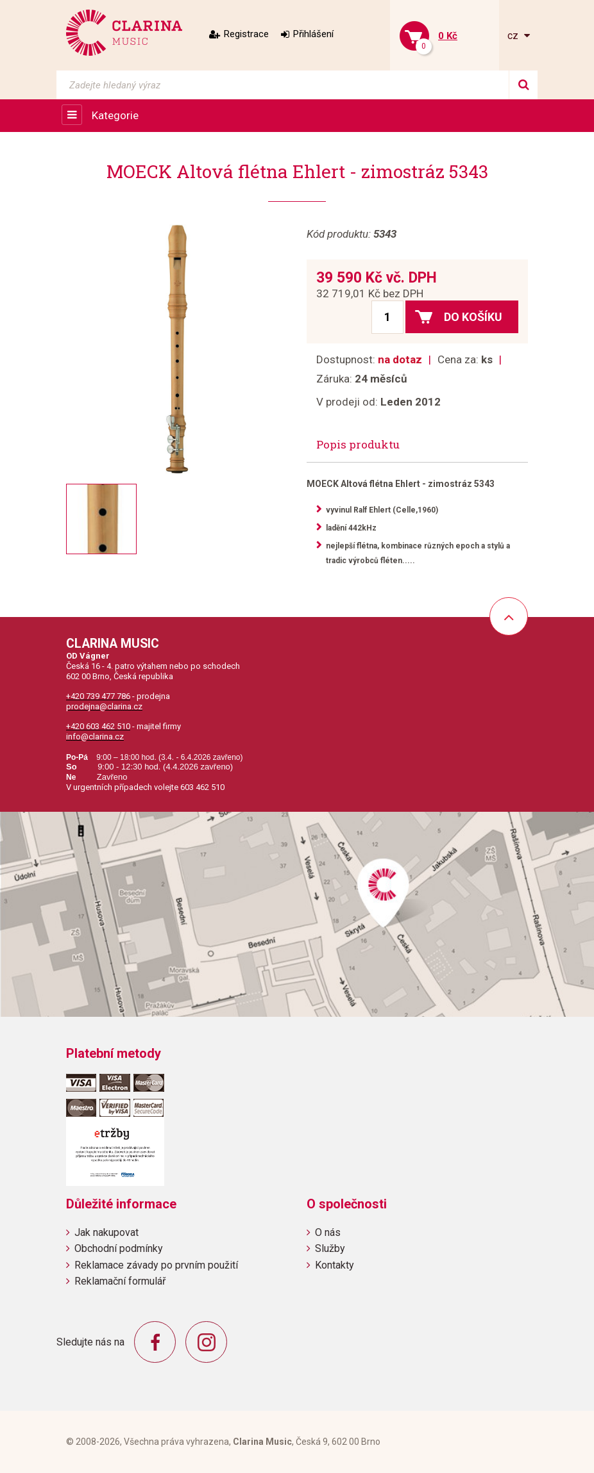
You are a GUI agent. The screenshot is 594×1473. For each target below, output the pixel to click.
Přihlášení (313, 34)
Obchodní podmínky (118, 1248)
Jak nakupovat (106, 1232)
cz (514, 35)
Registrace (246, 34)
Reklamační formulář (119, 1281)
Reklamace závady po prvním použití (156, 1265)
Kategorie (115, 115)
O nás (328, 1232)
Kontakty (334, 1265)
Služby (330, 1248)
